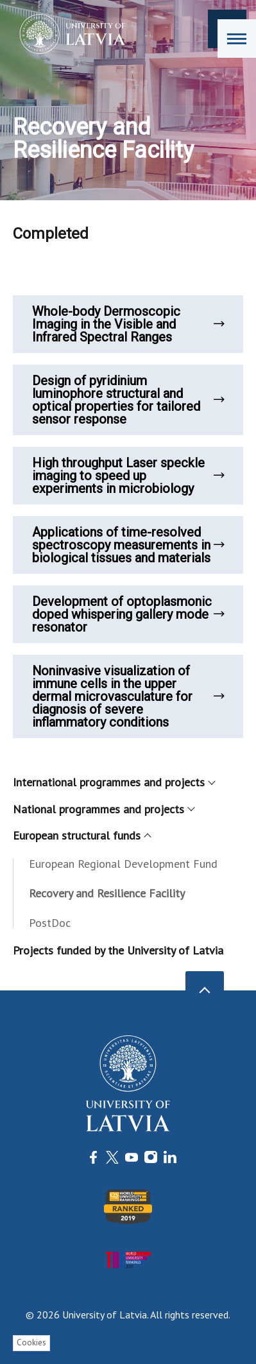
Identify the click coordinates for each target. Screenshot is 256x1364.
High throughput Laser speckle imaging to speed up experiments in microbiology (128, 475)
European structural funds (81, 835)
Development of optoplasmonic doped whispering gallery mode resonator (128, 614)
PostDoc (50, 922)
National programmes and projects (103, 809)
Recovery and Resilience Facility (107, 893)
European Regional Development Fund (123, 863)
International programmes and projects (113, 782)
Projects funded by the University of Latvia (118, 950)
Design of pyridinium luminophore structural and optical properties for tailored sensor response (128, 400)
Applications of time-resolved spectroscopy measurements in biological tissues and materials (128, 544)
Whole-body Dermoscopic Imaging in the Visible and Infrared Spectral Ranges (128, 324)
